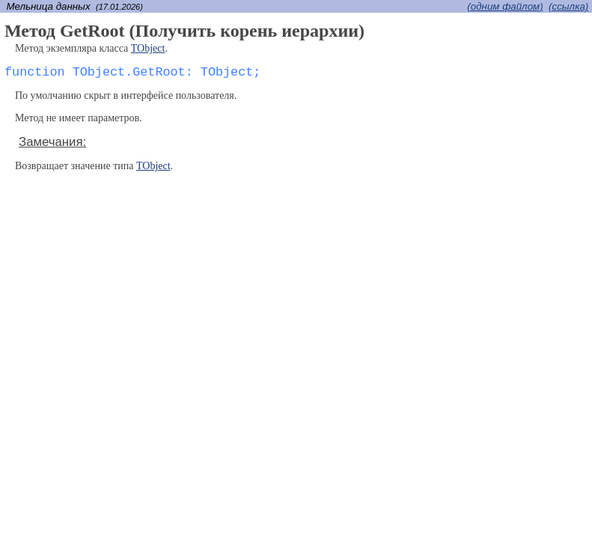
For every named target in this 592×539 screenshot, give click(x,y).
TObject (148, 48)
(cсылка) (568, 6)
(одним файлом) (505, 6)
